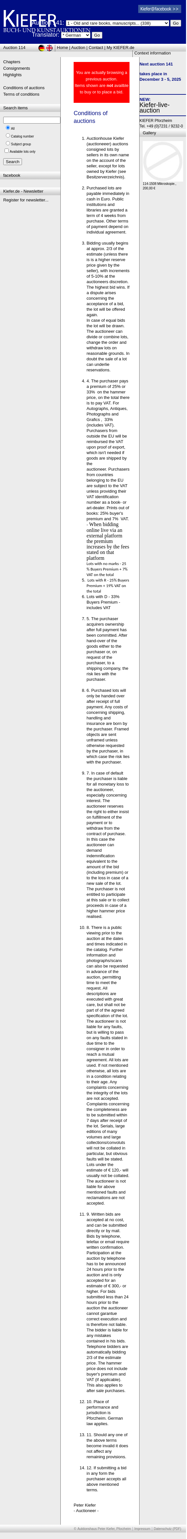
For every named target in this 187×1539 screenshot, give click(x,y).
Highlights (12, 74)
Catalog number (22, 136)
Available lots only (23, 151)
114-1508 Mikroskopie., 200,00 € (163, 184)
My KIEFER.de (120, 47)
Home (62, 47)
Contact (96, 47)
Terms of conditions (21, 94)
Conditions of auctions (24, 87)
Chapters (11, 61)
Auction (78, 47)
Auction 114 (14, 47)
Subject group (21, 144)
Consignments (16, 68)
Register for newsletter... (25, 200)
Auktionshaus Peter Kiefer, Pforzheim (104, 1529)
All (13, 128)
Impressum (142, 1529)
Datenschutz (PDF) (167, 1529)
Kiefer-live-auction (155, 107)
